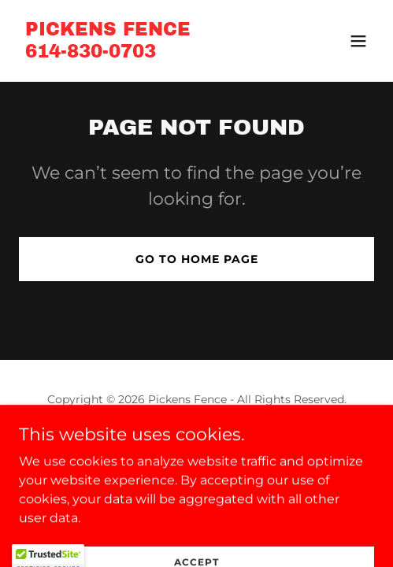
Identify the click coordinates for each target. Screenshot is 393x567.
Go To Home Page (196, 259)
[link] (108, 53)
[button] (358, 41)
